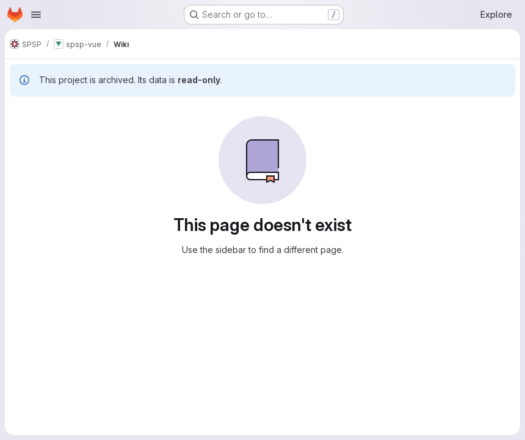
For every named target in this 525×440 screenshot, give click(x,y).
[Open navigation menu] (36, 14)
